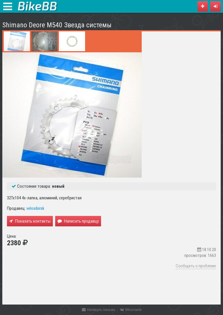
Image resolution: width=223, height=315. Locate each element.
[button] (215, 6)
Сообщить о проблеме (196, 266)
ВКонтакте (130, 309)
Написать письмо (98, 309)
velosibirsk (35, 208)
